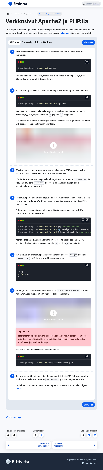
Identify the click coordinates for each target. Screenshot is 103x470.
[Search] (91, 3)
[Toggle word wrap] (83, 220)
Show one (88, 42)
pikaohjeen (66, 33)
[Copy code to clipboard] (87, 62)
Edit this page (13, 417)
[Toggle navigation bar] (5, 4)
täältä (18, 388)
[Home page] (8, 14)
